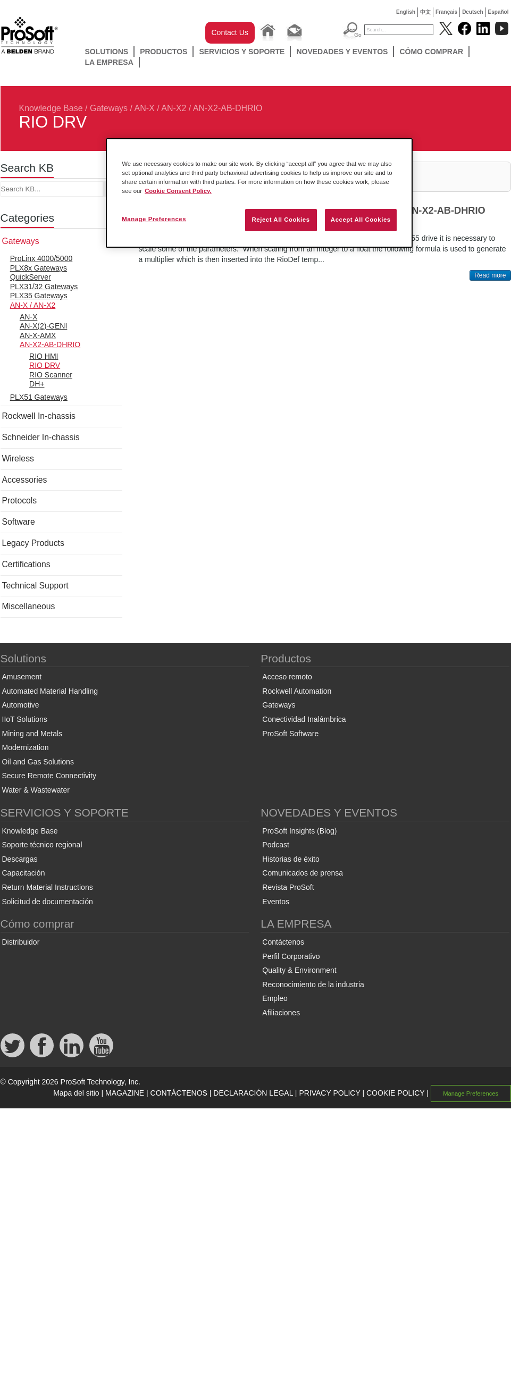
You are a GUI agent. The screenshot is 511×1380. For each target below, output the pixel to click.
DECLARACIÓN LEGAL (253, 1093)
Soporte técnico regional (42, 844)
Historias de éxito (290, 859)
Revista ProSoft (288, 887)
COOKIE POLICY (395, 1093)
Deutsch (472, 12)
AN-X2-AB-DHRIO (228, 108)
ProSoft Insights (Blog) (299, 831)
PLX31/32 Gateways (44, 286)
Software (18, 521)
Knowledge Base (51, 108)
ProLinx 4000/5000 (41, 258)
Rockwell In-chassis (39, 415)
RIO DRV (44, 365)
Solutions (107, 51)
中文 (425, 12)
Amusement (22, 676)
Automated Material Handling (50, 691)
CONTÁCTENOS (178, 1093)
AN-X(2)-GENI (43, 326)
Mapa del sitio (76, 1093)
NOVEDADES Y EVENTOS (342, 51)
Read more (490, 275)
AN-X (28, 317)
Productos (163, 51)
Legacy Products (33, 543)
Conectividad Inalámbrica (304, 719)
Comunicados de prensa (302, 873)
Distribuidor (21, 942)
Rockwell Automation (296, 691)
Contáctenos (283, 942)
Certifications (26, 564)
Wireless (18, 458)
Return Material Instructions (47, 887)
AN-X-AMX (38, 335)
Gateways (109, 108)
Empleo (274, 998)
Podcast (275, 844)
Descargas (20, 859)
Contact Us (230, 32)
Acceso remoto (287, 676)
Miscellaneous (28, 606)
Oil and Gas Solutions (38, 762)
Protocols (19, 500)
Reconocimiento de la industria (313, 984)
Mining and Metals (32, 733)
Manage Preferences (470, 1093)
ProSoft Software (290, 733)
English (405, 12)
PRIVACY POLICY (329, 1093)
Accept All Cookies (361, 219)
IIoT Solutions (24, 719)
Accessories (24, 479)
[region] (259, 193)
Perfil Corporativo (291, 956)
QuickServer (30, 277)
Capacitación (23, 873)
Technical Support (35, 585)
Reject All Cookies (280, 219)
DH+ (36, 384)
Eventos (275, 901)
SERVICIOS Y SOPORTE (241, 51)
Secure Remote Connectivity (49, 775)
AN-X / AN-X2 (161, 108)
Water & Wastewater (36, 790)
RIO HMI (43, 356)
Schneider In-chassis (41, 437)
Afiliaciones (281, 1012)
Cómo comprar (431, 51)
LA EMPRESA (109, 62)
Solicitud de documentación (47, 901)
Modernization (25, 747)
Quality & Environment (299, 970)
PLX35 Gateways (39, 295)
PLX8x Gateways (38, 268)
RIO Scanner (50, 375)
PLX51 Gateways (39, 397)
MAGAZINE (124, 1093)
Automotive (20, 705)
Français (446, 12)
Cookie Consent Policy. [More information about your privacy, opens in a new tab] (178, 191)
